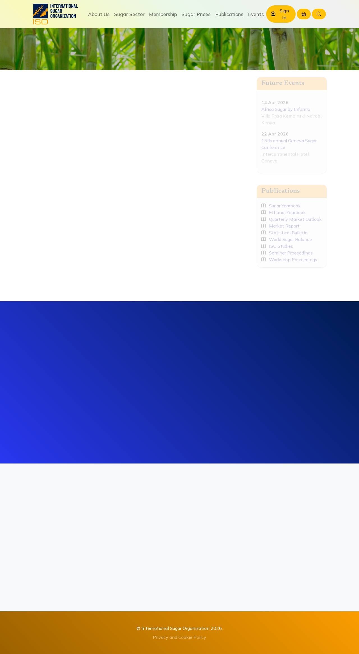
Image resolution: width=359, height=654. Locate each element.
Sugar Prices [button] (196, 14)
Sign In (284, 14)
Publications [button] (229, 14)
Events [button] (256, 14)
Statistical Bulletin (284, 232)
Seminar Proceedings (287, 253)
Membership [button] (163, 14)
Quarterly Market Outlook (291, 219)
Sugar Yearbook (281, 205)
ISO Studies (277, 246)
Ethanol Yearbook (283, 212)
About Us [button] (99, 14)
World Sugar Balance (286, 239)
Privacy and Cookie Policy (179, 637)
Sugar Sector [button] (129, 14)
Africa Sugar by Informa (285, 109)
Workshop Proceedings (289, 259)
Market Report (280, 226)
